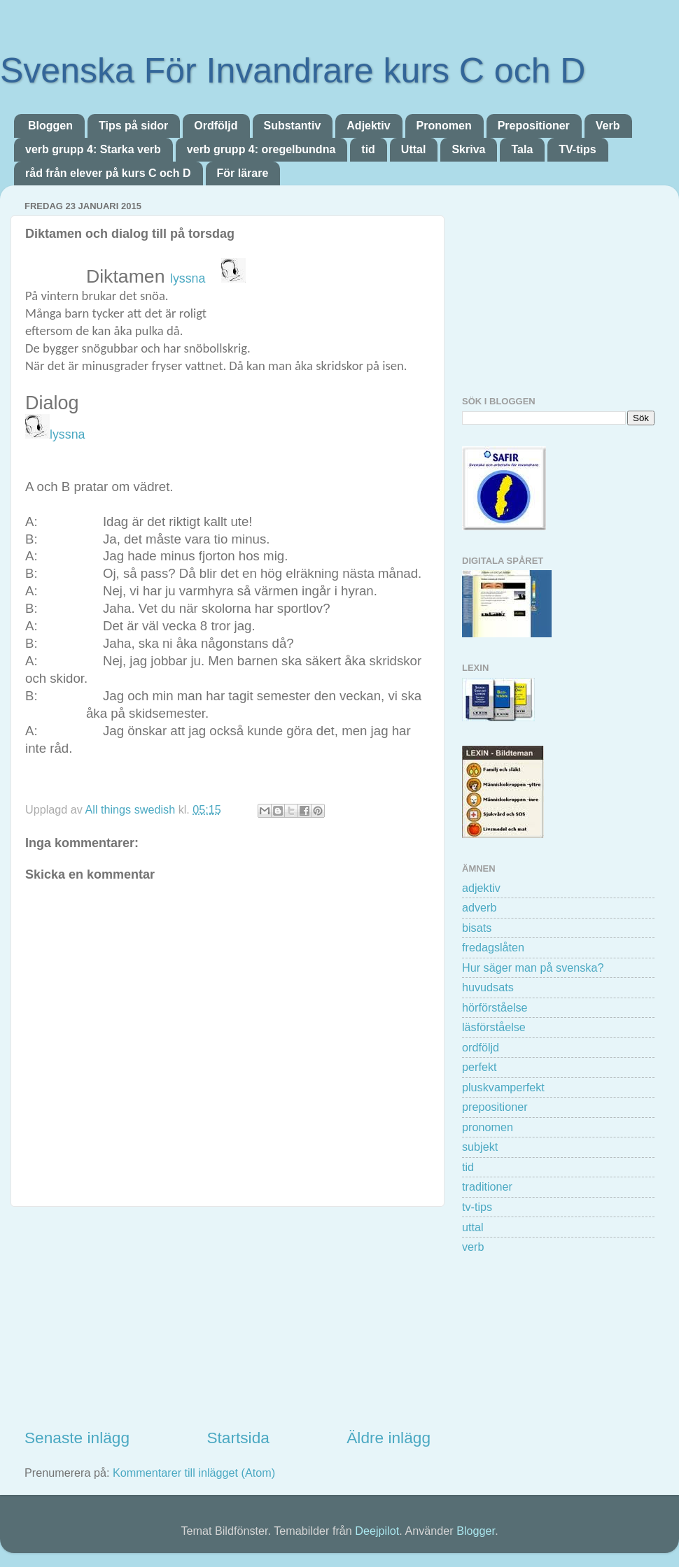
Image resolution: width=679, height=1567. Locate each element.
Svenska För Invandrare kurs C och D (292, 70)
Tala (522, 149)
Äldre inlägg (388, 1437)
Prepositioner (534, 126)
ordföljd (480, 1047)
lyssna (189, 278)
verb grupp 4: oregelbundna (261, 149)
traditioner (487, 1186)
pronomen (487, 1127)
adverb (479, 907)
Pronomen (444, 126)
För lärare (243, 173)
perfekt (479, 1067)
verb (473, 1246)
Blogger (475, 1530)
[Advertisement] (227, 1316)
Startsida (237, 1437)
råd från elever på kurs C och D (108, 173)
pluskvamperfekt (503, 1087)
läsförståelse (494, 1027)
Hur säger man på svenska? (532, 967)
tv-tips (477, 1206)
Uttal (413, 149)
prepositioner (495, 1106)
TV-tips (577, 149)
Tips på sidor (133, 126)
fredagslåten (493, 947)
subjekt (480, 1146)
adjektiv (481, 887)
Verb (608, 126)
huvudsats (488, 987)
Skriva (468, 149)
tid (368, 149)
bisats (476, 927)
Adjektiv (368, 126)
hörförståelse (495, 1007)
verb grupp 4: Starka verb (93, 149)
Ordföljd (215, 126)
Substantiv (292, 126)
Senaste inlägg (77, 1437)
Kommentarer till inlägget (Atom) (194, 1472)
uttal (473, 1227)
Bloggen (50, 126)
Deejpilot (377, 1530)
